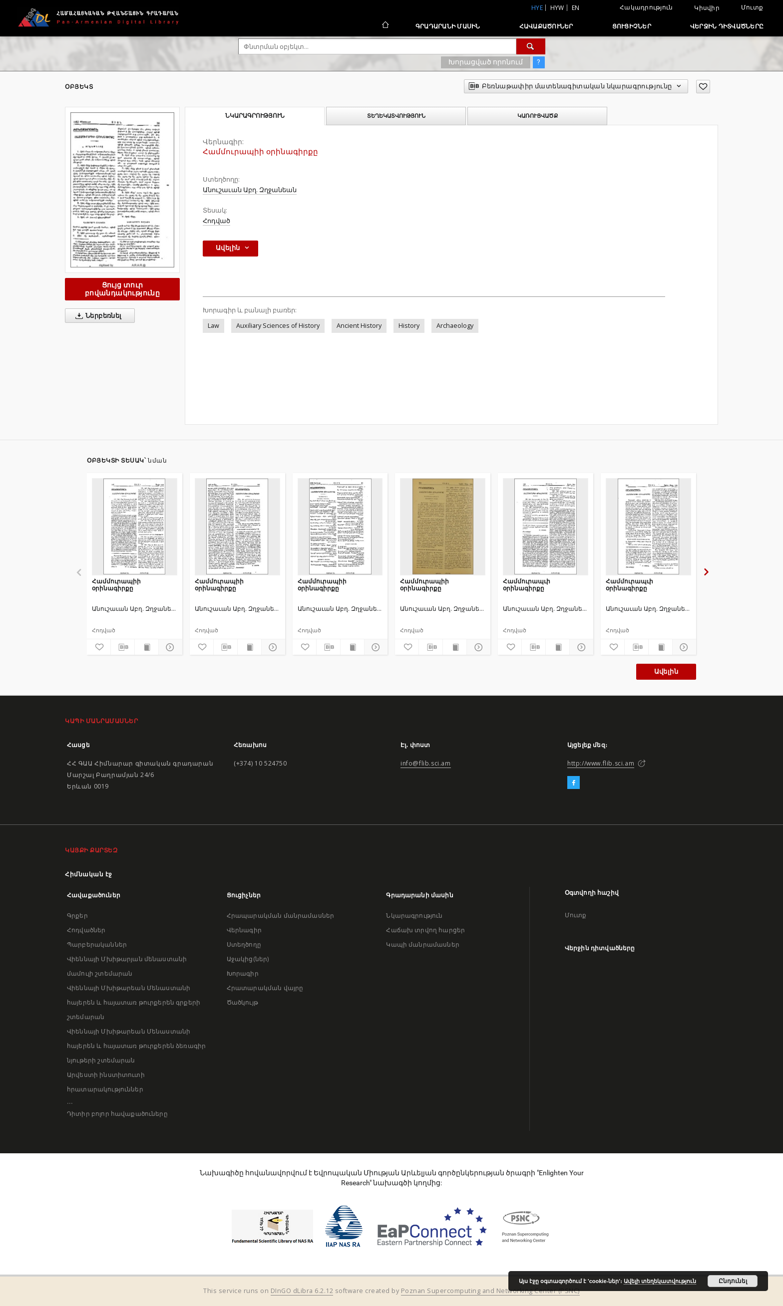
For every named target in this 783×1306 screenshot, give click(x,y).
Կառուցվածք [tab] (537, 115)
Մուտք (752, 7)
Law (213, 325)
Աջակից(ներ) (248, 959)
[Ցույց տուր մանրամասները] (169, 647)
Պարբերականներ (97, 944)
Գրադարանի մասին (447, 26)
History (408, 325)
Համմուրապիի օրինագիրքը (116, 584)
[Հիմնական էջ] (385, 26)
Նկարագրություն (414, 915)
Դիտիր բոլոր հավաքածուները (117, 1113)
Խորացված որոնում (485, 62)
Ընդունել (733, 1281)
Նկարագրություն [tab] (255, 115)
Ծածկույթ (242, 1002)
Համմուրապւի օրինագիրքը (526, 584)
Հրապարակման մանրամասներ (280, 915)
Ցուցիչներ (631, 26)
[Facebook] (573, 783)
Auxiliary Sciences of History (278, 325)
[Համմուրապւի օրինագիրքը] (545, 526)
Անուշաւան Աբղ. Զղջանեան (250, 190)
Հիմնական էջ (88, 874)
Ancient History (359, 325)
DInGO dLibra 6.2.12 (302, 1291)
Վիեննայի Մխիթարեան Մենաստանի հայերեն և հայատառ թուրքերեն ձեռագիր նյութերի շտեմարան (136, 1045)
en (576, 7)
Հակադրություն (646, 7)
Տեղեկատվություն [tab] (396, 115)
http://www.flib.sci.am (600, 763)
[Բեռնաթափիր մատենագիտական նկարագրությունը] (122, 647)
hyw (557, 7)
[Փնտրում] (530, 46)
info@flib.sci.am (425, 763)
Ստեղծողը (244, 944)
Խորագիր (243, 973)
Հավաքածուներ (546, 26)
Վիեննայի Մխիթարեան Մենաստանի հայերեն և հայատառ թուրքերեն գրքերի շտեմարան (133, 1002)
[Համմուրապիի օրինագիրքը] (134, 526)
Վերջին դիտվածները (727, 26)
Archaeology (454, 325)
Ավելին (666, 671)
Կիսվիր (707, 8)
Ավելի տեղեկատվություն (660, 1281)
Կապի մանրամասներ (422, 944)
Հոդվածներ (86, 930)
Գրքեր (77, 915)
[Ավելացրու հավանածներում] (703, 86)
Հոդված (216, 221)
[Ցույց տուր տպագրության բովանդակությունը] (146, 647)
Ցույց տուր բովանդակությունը (122, 288)
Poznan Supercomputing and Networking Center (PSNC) (490, 1291)
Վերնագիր (244, 930)
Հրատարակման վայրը (265, 988)
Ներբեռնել (96, 316)
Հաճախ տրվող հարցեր (425, 930)
